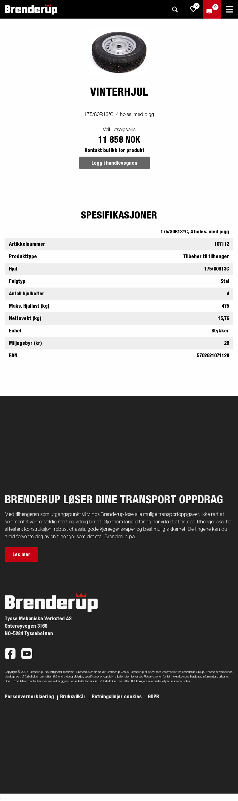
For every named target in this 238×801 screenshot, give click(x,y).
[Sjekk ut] (212, 9)
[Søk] (175, 9)
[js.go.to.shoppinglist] (193, 9)
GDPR (153, 696)
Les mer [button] (21, 554)
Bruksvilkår (73, 696)
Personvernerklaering (30, 696)
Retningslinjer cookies (117, 696)
